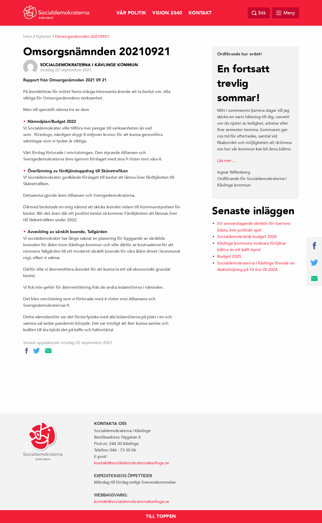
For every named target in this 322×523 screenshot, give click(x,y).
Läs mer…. (227, 160)
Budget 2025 (229, 256)
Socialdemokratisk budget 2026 (247, 236)
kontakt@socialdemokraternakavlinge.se (131, 463)
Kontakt (200, 13)
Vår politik (131, 13)
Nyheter (43, 36)
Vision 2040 (167, 13)
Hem (27, 36)
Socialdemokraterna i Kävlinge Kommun (89, 65)
